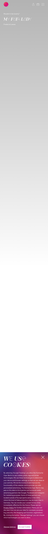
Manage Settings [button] (10, 527)
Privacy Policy (9, 508)
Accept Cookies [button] (24, 527)
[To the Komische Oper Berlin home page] (6, 4)
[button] (42, 4)
